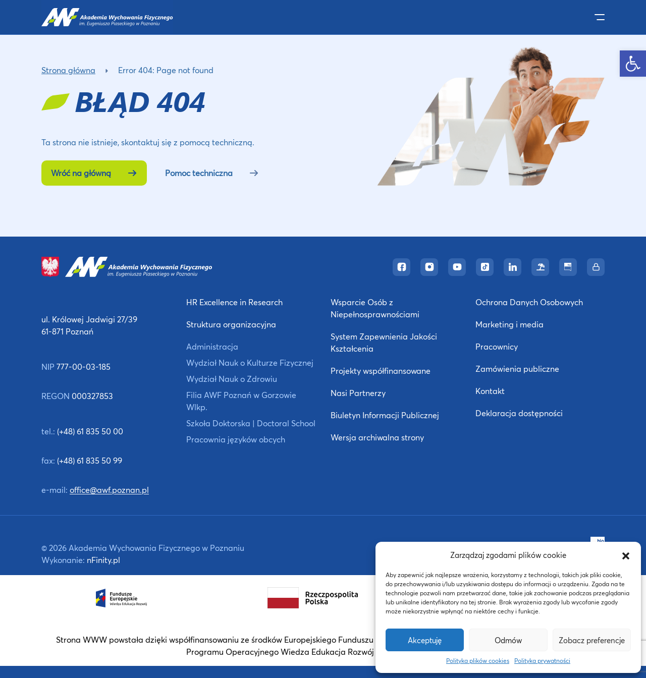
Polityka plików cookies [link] (477, 660)
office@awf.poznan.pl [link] (109, 489)
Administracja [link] (212, 346)
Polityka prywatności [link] (542, 660)
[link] (633, 63)
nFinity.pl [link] (103, 559)
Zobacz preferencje (592, 640)
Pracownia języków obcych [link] (235, 439)
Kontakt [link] (490, 390)
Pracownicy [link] (496, 346)
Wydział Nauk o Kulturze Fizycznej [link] (249, 362)
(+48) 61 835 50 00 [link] (90, 431)
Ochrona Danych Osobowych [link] (529, 302)
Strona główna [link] (68, 70)
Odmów (508, 640)
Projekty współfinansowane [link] (380, 370)
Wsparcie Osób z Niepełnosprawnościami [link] (375, 308)
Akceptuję (425, 640)
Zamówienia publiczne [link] (517, 368)
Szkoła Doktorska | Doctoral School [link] (250, 423)
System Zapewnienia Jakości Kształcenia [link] (384, 342)
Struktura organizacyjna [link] (231, 324)
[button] (626, 555)
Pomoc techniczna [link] (212, 172)
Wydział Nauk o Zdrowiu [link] (231, 378)
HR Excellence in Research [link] (234, 302)
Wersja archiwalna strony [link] (377, 437)
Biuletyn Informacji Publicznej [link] (385, 415)
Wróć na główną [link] (94, 172)
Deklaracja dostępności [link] (519, 413)
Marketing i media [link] (509, 324)
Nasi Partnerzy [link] (358, 392)
